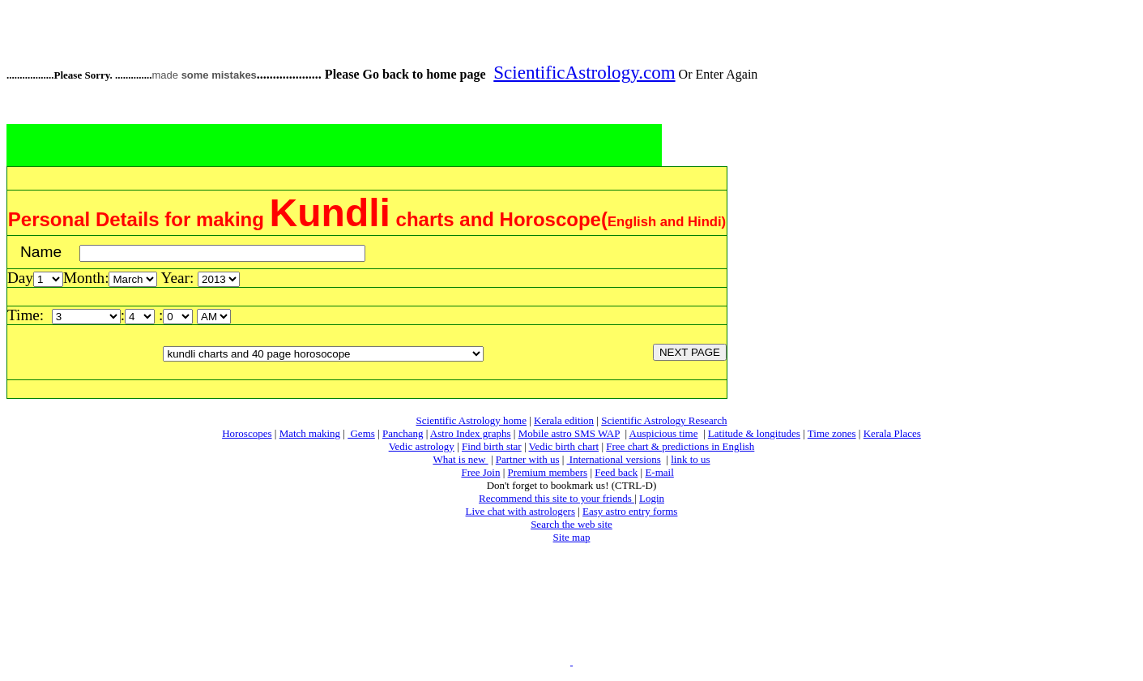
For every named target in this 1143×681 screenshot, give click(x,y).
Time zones (832, 433)
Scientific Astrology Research (664, 420)
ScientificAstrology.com (584, 72)
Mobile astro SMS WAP (569, 433)
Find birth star (492, 446)
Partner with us (528, 459)
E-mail (659, 472)
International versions (614, 459)
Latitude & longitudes (754, 433)
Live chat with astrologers (520, 511)
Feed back (616, 472)
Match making (309, 433)
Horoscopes (246, 433)
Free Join (480, 472)
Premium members (548, 472)
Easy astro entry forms (629, 511)
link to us (690, 459)
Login (651, 498)
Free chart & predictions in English (680, 446)
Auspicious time (663, 433)
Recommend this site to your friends (556, 498)
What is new (460, 459)
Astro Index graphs (470, 433)
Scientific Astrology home (471, 420)
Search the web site (571, 524)
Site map (572, 537)
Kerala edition (564, 420)
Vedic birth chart (564, 446)
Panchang (403, 433)
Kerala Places (892, 433)
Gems (361, 433)
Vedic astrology (421, 446)
